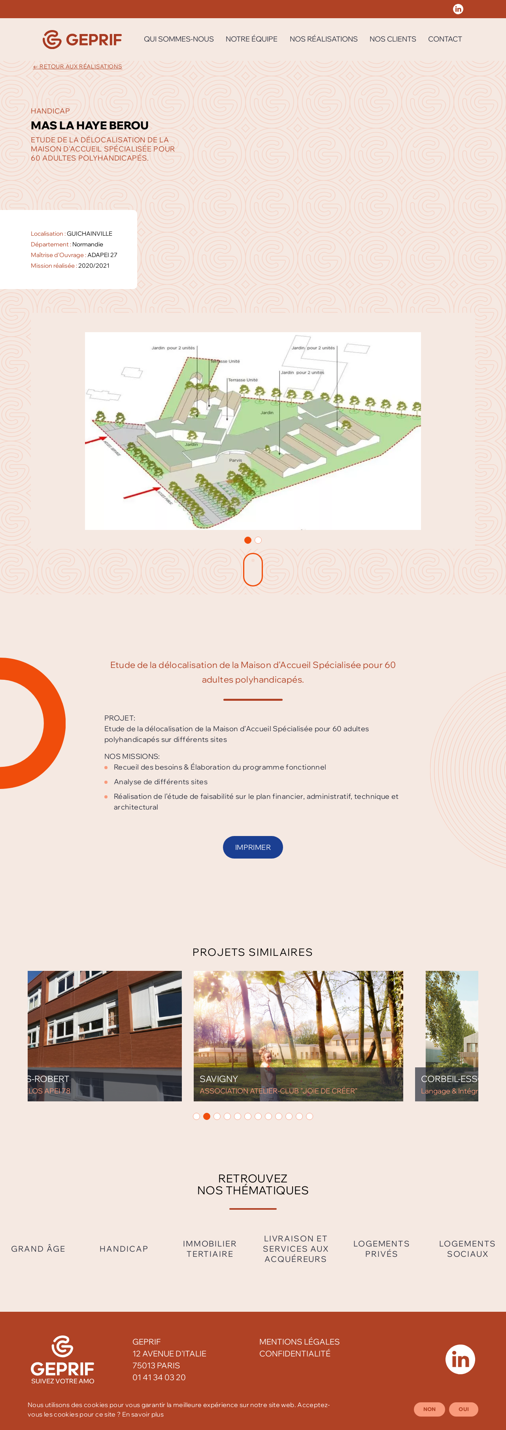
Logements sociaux (467, 1249)
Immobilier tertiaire (210, 1249)
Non (429, 1409)
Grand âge (38, 1249)
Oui (464, 1409)
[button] (247, 540)
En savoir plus (143, 1414)
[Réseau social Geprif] (458, 9)
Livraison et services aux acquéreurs (296, 1248)
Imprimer (253, 847)
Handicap (124, 1249)
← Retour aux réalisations (78, 66)
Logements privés (381, 1249)
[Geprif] (82, 39)
